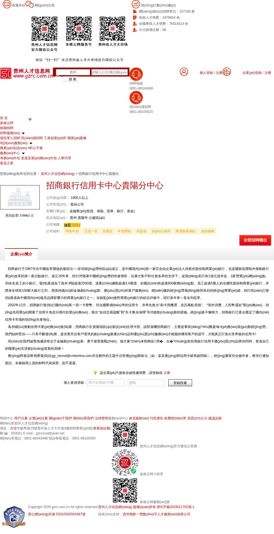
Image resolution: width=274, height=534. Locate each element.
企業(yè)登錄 (252, 73)
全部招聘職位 (255, 240)
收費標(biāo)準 (175, 418)
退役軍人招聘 (10, 138)
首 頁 (4, 118)
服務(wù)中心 (10, 153)
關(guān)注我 (45, 5)
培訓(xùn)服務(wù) (14, 143)
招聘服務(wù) (10, 133)
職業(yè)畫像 (77, 138)
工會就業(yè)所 (55, 138)
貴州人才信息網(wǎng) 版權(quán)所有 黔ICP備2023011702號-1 (146, 507)
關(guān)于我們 (60, 418)
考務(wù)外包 (10, 158)
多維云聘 (6, 123)
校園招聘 (6, 128)
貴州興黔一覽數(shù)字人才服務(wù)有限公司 (157, 514)
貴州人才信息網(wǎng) (58, 174)
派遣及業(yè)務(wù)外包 (39, 158)
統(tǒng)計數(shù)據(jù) (158, 5)
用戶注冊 (21, 418)
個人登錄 (206, 73)
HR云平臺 (35, 148)
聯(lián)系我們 (83, 418)
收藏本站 (18, 5)
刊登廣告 (156, 418)
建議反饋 (215, 418)
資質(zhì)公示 (197, 418)
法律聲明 (101, 418)
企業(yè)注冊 (38, 418)
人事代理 (64, 158)
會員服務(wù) (139, 418)
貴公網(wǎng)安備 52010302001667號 (57, 514)
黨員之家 (6, 163)
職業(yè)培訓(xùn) (13, 148)
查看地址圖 (101, 428)
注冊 (267, 73)
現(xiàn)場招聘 (32, 138)
